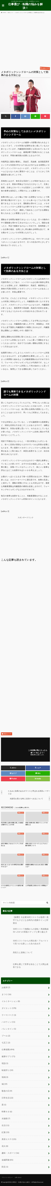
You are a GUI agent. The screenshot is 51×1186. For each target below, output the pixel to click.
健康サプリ (8, 1056)
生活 (5, 1125)
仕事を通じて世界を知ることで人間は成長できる (24, 968)
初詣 (5, 1063)
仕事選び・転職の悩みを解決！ (25, 6)
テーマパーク (9, 1015)
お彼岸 (6, 987)
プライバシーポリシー (7, 1177)
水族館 (6, 1118)
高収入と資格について (17, 956)
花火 (5, 1146)
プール (6, 1035)
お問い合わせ (18, 1177)
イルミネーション (11, 1001)
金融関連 (7, 1160)
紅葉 (5, 1132)
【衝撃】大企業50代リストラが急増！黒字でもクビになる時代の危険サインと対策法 (24, 921)
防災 (5, 1167)
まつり (6, 994)
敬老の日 (7, 1091)
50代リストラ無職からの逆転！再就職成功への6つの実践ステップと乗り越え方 (24, 932)
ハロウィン (8, 1022)
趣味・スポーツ (10, 1153)
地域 (5, 1077)
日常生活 (7, 1098)
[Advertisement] (25, 39)
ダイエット (9, 1008)
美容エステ (7, 734)
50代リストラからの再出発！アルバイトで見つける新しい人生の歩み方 (24, 944)
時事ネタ (7, 1111)
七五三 (6, 1042)
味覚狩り (7, 1070)
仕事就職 (8, 1049)
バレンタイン (9, 1029)
